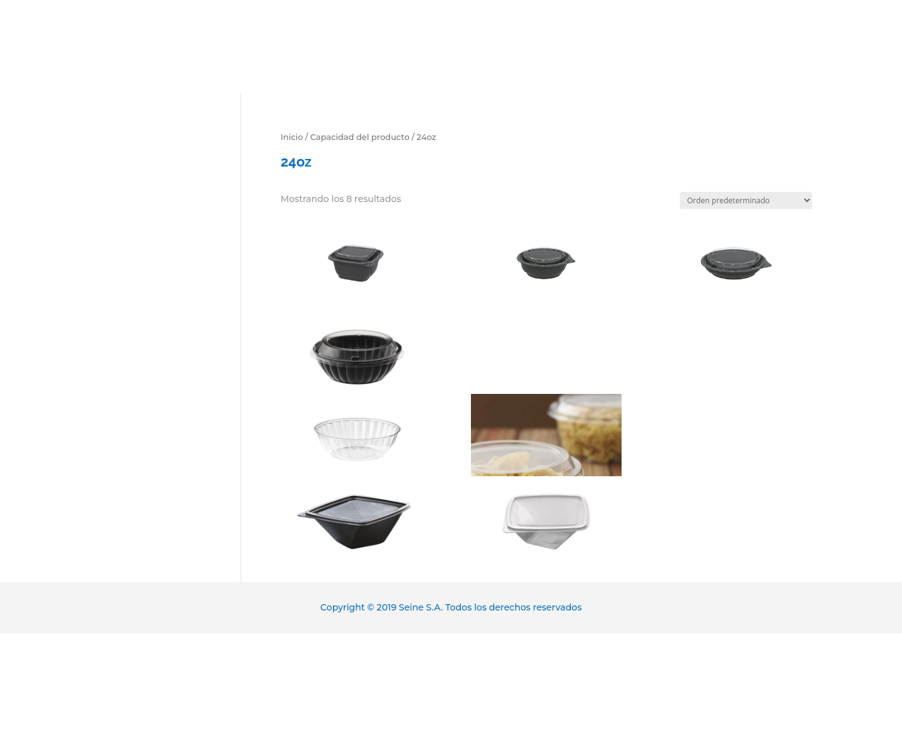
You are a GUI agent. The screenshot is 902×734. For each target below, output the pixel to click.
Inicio (291, 137)
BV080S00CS (546, 415)
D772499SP (355, 338)
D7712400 (546, 502)
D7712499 (355, 502)
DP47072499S (546, 250)
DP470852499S (736, 250)
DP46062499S (355, 244)
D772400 (355, 420)
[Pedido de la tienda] (746, 200)
